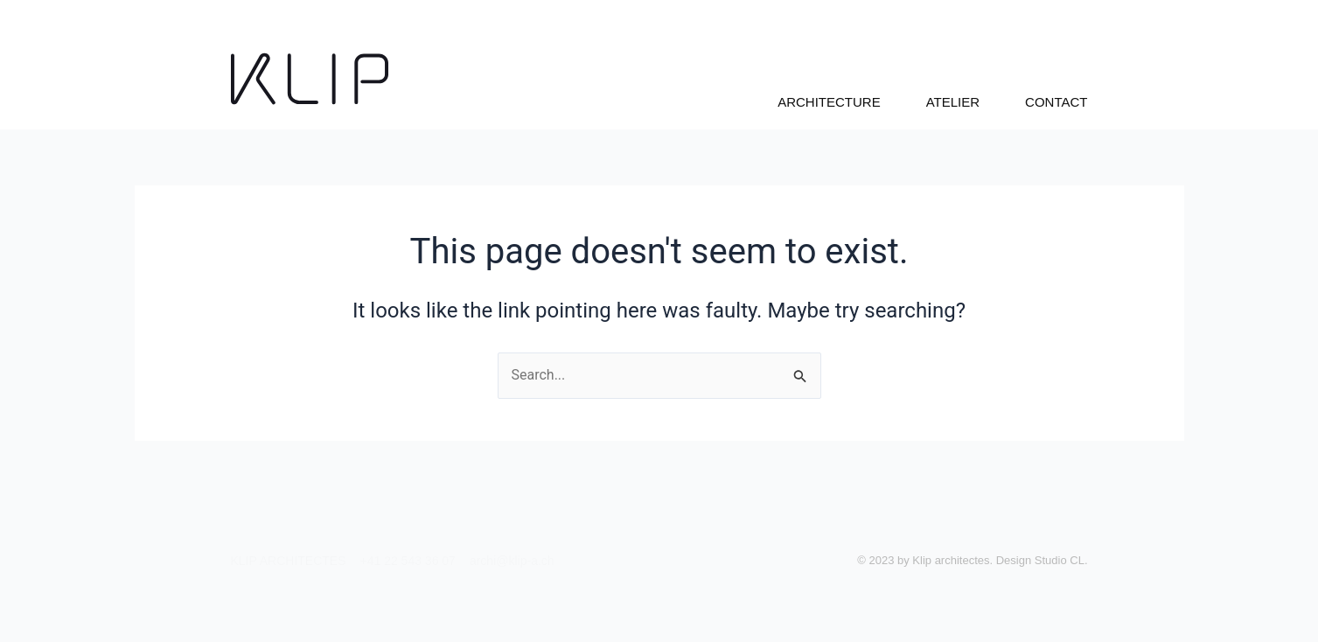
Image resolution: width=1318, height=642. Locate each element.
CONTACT (1056, 101)
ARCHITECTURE (829, 101)
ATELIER (953, 101)
